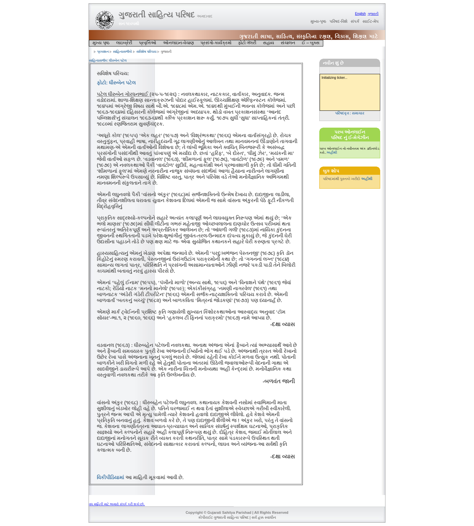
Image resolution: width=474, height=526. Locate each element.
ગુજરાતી (373, 13)
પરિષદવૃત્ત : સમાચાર (350, 113)
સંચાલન (288, 42)
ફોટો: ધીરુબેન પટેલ (116, 82)
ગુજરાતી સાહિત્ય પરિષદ (165, 14)
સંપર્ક (355, 21)
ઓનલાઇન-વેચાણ (178, 42)
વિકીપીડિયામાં (110, 477)
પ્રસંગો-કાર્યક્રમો (215, 42)
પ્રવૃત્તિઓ (147, 42)
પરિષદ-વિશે (338, 21)
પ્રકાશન (103, 51)
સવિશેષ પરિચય (146, 51)
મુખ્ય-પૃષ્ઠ (318, 21)
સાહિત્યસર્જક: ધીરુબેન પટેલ (108, 60)
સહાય (268, 42)
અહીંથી (332, 152)
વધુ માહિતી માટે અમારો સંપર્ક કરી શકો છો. (117, 504)
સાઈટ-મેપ (370, 21)
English (360, 13)
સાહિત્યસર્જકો (122, 51)
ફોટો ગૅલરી (247, 42)
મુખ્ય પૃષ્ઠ (101, 42)
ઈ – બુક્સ (311, 42)
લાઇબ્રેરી (124, 42)
